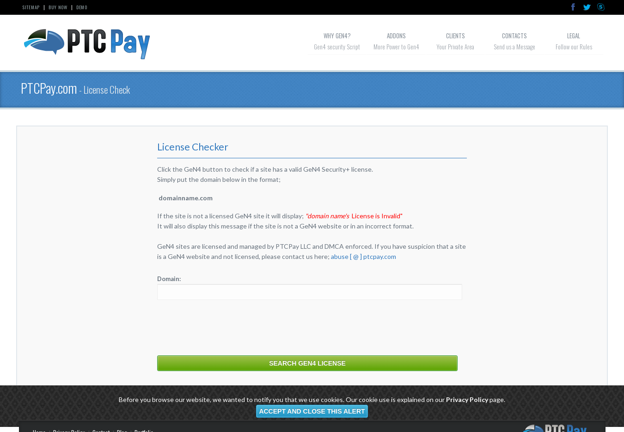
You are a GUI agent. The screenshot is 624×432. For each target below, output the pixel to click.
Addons (396, 35)
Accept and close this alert (312, 411)
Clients (455, 35)
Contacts (514, 35)
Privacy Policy (467, 399)
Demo (81, 7)
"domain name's (327, 216)
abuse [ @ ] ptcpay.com (363, 256)
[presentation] (227, 327)
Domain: (169, 278)
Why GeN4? (337, 35)
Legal (573, 35)
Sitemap (31, 7)
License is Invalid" (377, 216)
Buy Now (58, 7)
